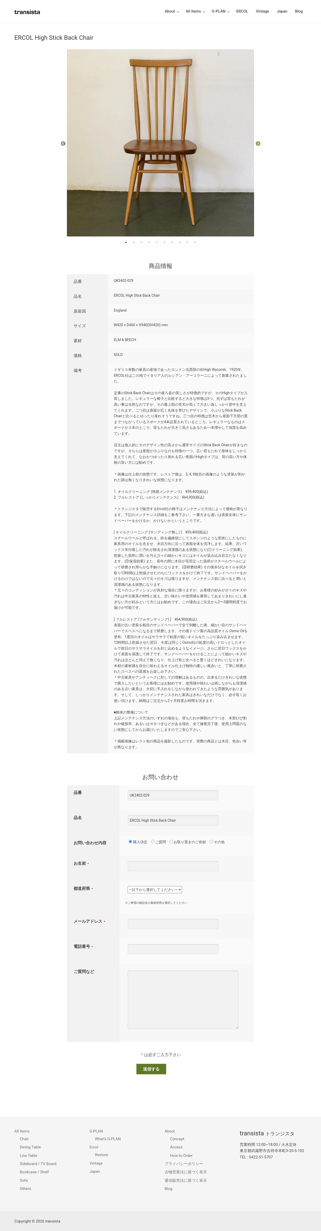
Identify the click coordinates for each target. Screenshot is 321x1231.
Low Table (28, 1155)
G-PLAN (96, 1131)
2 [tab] (133, 242)
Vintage (96, 1163)
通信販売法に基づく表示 (186, 1180)
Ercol (94, 1147)
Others (25, 1188)
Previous (63, 143)
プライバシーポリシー (184, 1163)
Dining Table (30, 1147)
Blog (168, 1188)
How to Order (181, 1155)
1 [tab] (125, 242)
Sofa (24, 1180)
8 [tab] (179, 242)
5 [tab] (156, 242)
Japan (94, 1171)
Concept (177, 1139)
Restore (101, 1155)
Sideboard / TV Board (38, 1163)
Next (257, 143)
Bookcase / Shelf (34, 1172)
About (170, 1131)
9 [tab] (187, 242)
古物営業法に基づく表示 (186, 1172)
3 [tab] (141, 242)
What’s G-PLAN (108, 1139)
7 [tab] (172, 242)
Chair (24, 1139)
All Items (22, 1131)
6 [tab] (164, 242)
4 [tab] (149, 242)
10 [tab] (195, 242)
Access (176, 1147)
